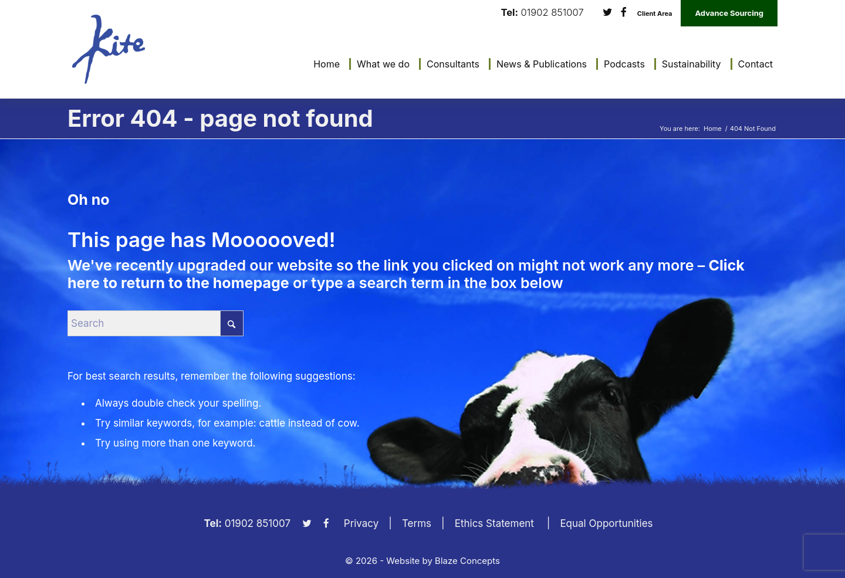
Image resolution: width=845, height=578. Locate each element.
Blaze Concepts (467, 560)
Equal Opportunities (606, 523)
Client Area (654, 14)
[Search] (155, 323)
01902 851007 (552, 12)
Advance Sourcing (729, 13)
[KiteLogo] (108, 49)
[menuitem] (323, 64)
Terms (416, 523)
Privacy (361, 523)
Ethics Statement (494, 523)
